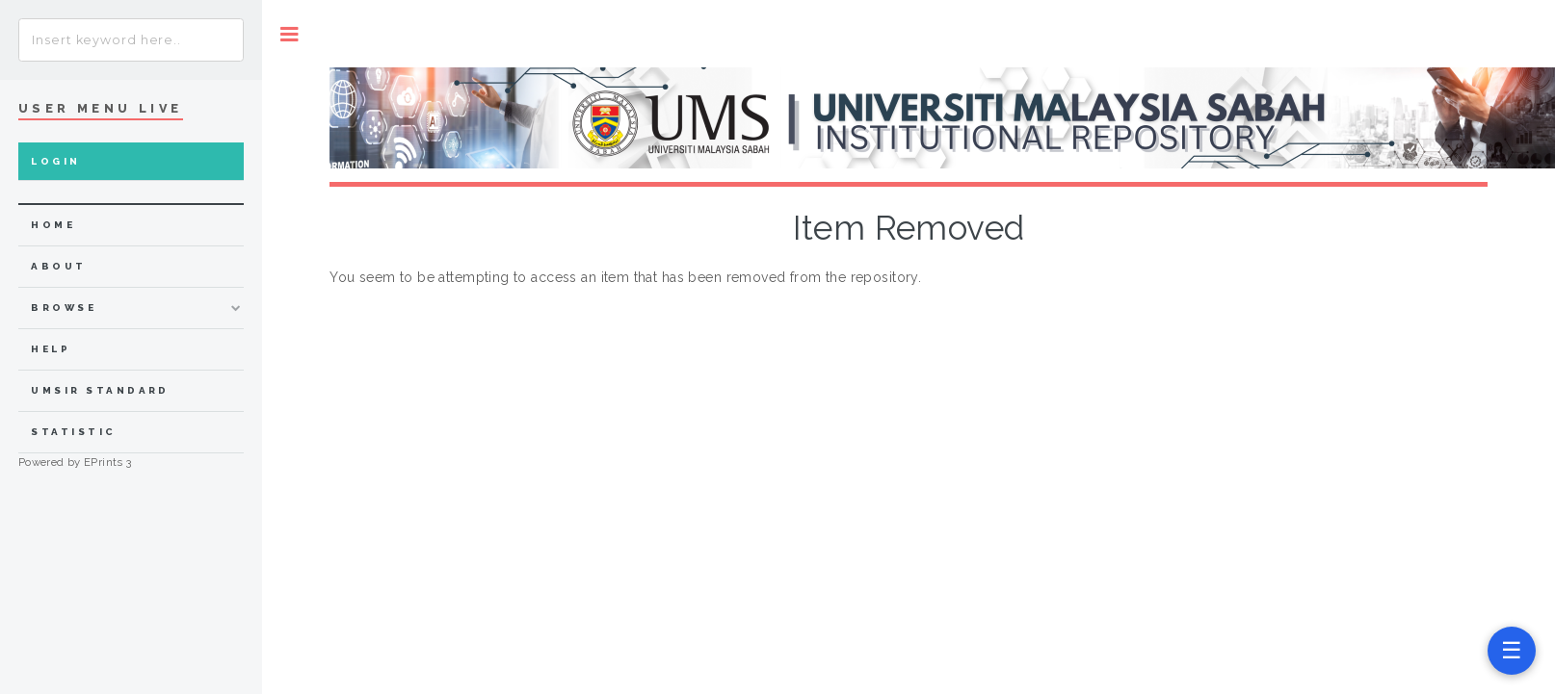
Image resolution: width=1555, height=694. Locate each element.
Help (50, 349)
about (58, 266)
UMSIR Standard (100, 390)
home (53, 224)
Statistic (73, 431)
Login (55, 161)
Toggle (289, 34)
